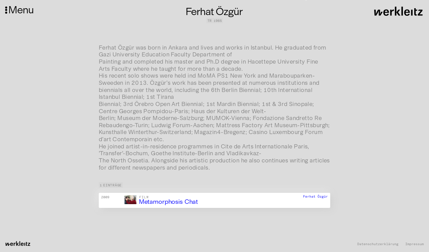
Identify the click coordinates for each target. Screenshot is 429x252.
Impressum (414, 244)
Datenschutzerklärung (377, 244)
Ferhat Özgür (315, 197)
